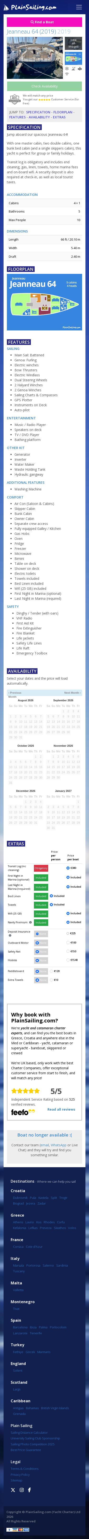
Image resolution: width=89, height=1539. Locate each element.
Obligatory (41, 868)
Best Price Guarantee (26, 1450)
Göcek (30, 1352)
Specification (38, 112)
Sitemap (16, 1480)
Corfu (61, 1222)
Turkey (17, 1345)
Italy (15, 1258)
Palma (43, 1327)
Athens (18, 1222)
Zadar (41, 1203)
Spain (16, 1320)
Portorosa (33, 1265)
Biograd (18, 1203)
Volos (72, 1228)
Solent (17, 1370)
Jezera (30, 1203)
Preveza (46, 1228)
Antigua (18, 1408)
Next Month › (72, 692)
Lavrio (29, 1222)
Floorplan (62, 112)
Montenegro (23, 1302)
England (18, 1363)
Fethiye (18, 1352)
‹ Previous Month (14, 693)
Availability (39, 117)
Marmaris (43, 1352)
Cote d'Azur (34, 1246)
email (45, 1145)
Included (41, 877)
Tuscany (19, 1271)
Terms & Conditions (24, 1468)
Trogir (63, 1197)
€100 (73, 942)
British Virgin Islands (55, 1408)
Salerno (48, 1265)
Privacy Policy (20, 1474)
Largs (16, 1389)
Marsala (18, 1265)
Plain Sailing (21, 1425)
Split (54, 1197)
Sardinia (62, 1265)
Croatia (18, 1191)
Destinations (22, 1181)
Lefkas (32, 1228)
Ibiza (33, 1327)
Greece (17, 1215)
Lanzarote (20, 1333)
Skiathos (60, 1228)
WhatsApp (58, 1145)
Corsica (18, 1246)
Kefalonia (19, 1228)
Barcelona (20, 1327)
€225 (73, 933)
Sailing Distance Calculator (29, 1432)
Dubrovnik (20, 1197)
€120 (57, 971)
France (17, 1240)
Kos (38, 1222)
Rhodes (49, 1222)
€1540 (74, 960)
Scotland (19, 1382)
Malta (16, 1283)
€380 (73, 868)
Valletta (18, 1290)
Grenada (19, 1414)
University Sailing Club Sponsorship (35, 1438)
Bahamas (32, 1408)
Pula (33, 1197)
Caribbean (20, 1401)
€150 (73, 951)
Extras (59, 117)
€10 (56, 980)
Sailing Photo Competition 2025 (32, 1444)
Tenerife (36, 1333)
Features (17, 117)
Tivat (16, 1309)
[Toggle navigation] (79, 7)
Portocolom (58, 1327)
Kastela (43, 1197)
